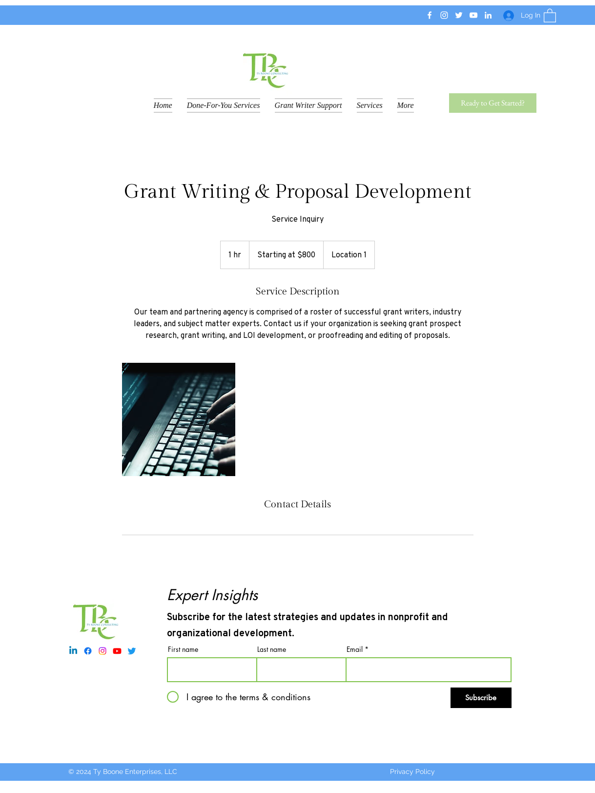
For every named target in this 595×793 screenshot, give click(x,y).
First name (183, 649)
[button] (550, 15)
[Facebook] (429, 15)
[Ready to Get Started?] (492, 103)
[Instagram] (444, 15)
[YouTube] (473, 15)
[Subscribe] (481, 698)
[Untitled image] (178, 419)
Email (355, 649)
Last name (271, 649)
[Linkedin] (73, 651)
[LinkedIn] (488, 15)
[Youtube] (117, 651)
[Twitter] (459, 15)
